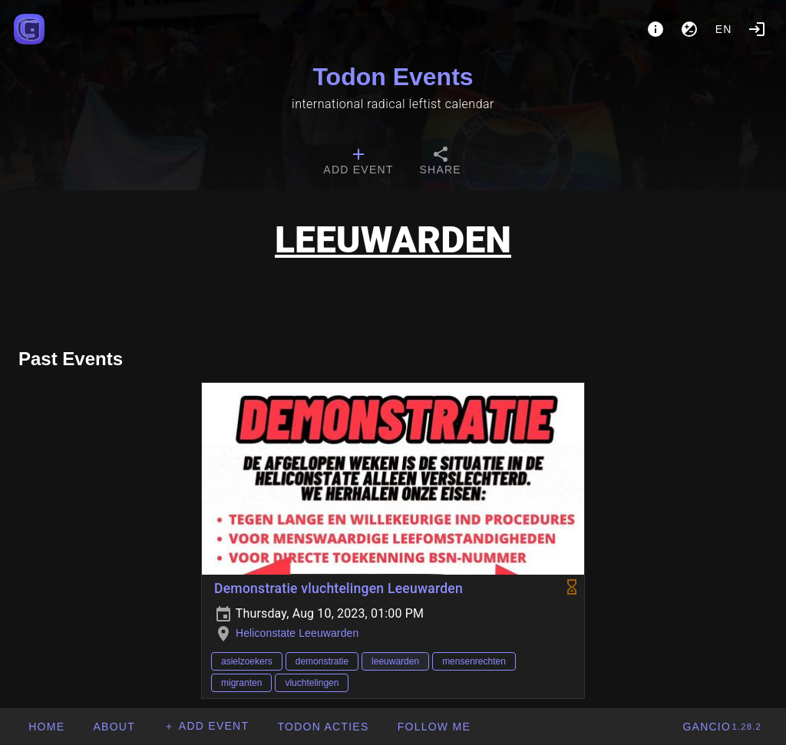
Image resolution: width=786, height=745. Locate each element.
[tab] (358, 162)
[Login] (757, 29)
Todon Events (392, 77)
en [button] (723, 29)
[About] (655, 29)
